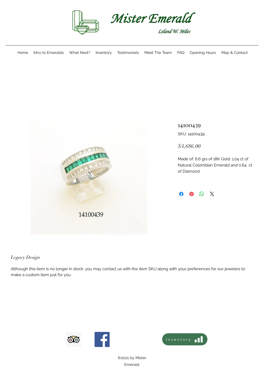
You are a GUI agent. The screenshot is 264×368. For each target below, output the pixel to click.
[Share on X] (212, 194)
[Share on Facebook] (181, 194)
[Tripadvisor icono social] (73, 339)
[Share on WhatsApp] (202, 194)
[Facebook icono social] (102, 339)
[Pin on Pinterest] (191, 194)
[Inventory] (184, 339)
